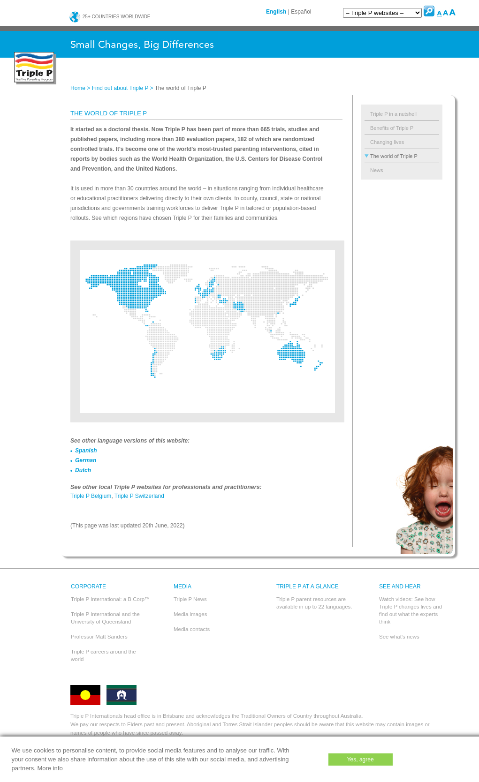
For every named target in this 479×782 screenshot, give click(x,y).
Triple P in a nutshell (393, 114)
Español (301, 11)
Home (77, 88)
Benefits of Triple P (391, 128)
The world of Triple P (394, 156)
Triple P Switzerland (139, 496)
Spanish (86, 450)
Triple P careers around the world (103, 655)
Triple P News (190, 599)
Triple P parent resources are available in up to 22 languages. (314, 602)
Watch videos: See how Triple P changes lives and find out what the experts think (410, 610)
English (276, 11)
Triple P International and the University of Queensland (105, 617)
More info (49, 768)
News (376, 170)
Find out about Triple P (120, 88)
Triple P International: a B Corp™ (110, 599)
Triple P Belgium (90, 496)
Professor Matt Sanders (99, 636)
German (85, 460)
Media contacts (192, 629)
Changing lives (387, 142)
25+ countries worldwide (110, 16)
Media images (190, 614)
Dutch (83, 470)
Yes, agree (360, 759)
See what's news (399, 636)
